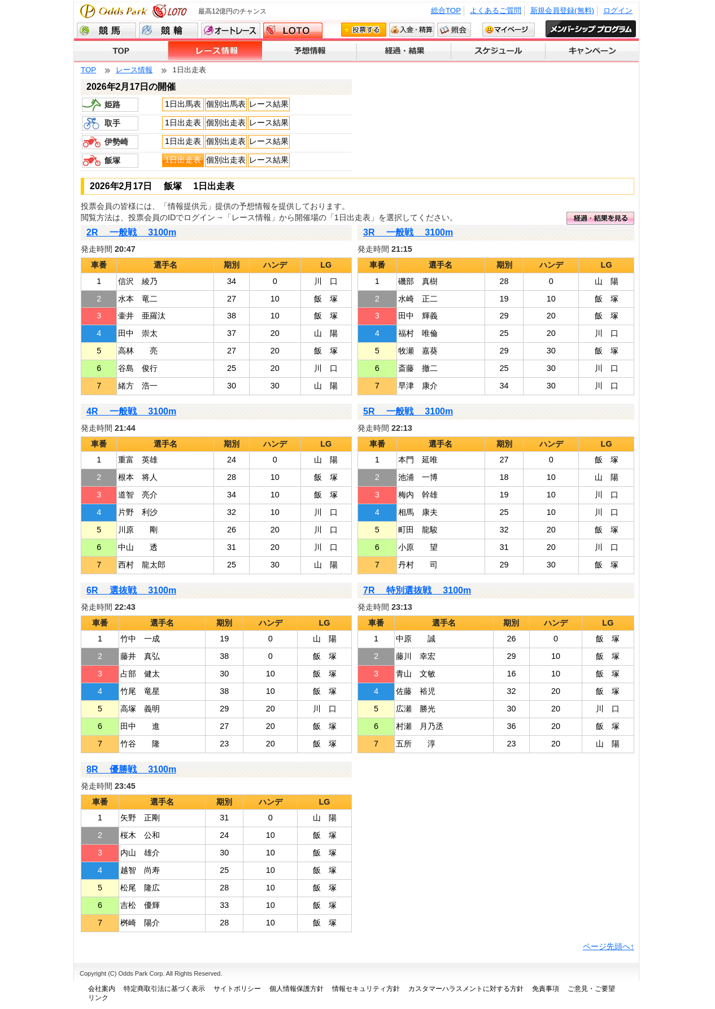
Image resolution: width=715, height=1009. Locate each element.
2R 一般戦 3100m (131, 232)
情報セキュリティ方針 (366, 988)
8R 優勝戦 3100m (131, 769)
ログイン (618, 10)
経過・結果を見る (600, 218)
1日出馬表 (183, 103)
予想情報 (310, 51)
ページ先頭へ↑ (608, 946)
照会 (454, 30)
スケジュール (498, 51)
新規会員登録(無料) (562, 10)
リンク (98, 997)
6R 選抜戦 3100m (131, 590)
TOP (121, 51)
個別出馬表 (226, 103)
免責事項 (545, 988)
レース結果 (269, 103)
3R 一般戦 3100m (408, 232)
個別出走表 (226, 122)
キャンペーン (592, 51)
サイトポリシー (237, 988)
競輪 (168, 30)
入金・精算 (411, 30)
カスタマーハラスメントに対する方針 (466, 988)
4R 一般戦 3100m (131, 411)
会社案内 (101, 988)
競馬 (106, 30)
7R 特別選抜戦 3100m (417, 590)
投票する (363, 30)
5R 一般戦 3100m (408, 411)
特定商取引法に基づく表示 (164, 988)
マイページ (508, 30)
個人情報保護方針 (296, 988)
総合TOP (446, 10)
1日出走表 (183, 122)
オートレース (230, 30)
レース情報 (215, 51)
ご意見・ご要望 (591, 988)
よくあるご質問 (495, 10)
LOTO (292, 30)
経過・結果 (404, 51)
